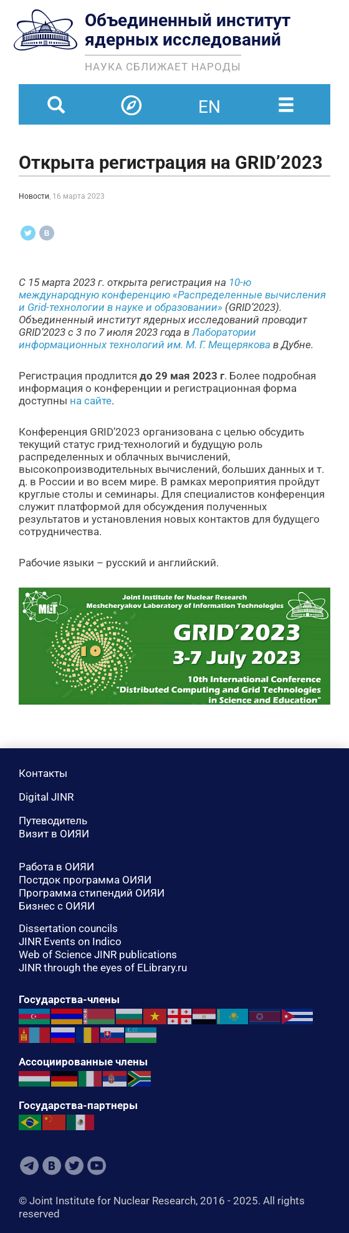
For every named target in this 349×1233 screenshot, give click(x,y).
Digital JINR (46, 797)
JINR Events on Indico (70, 941)
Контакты (43, 773)
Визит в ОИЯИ (54, 833)
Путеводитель (53, 820)
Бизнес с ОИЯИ (57, 906)
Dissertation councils (68, 928)
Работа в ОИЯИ (56, 866)
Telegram (29, 1166)
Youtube (97, 1166)
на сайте (91, 400)
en (209, 99)
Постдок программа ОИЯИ (85, 880)
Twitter (74, 1166)
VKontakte (52, 1166)
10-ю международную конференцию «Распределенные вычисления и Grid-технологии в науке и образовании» (172, 294)
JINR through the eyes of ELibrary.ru (103, 967)
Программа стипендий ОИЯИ (92, 893)
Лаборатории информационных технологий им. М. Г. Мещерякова (144, 338)
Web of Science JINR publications (98, 954)
